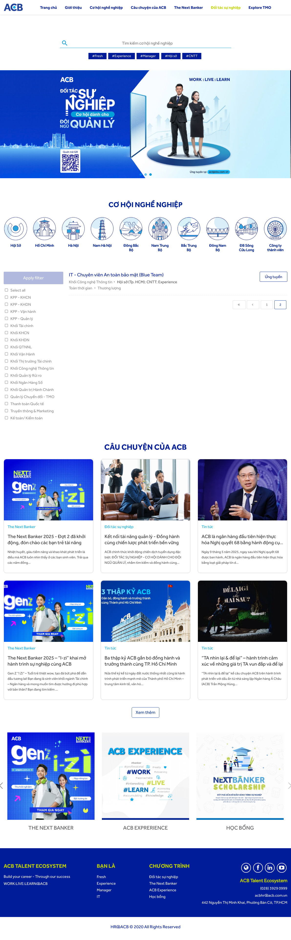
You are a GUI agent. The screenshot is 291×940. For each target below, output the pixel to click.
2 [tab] (145, 174)
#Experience (121, 56)
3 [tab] (150, 174)
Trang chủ (48, 7)
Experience (167, 281)
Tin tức (207, 526)
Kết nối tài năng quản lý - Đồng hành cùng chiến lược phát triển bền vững (142, 539)
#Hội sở (171, 56)
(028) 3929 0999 (273, 887)
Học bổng (240, 827)
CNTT (152, 281)
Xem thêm (145, 711)
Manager (104, 889)
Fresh (101, 876)
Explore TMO (259, 7)
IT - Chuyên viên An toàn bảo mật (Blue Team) (116, 274)
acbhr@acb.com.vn (271, 894)
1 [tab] (141, 174)
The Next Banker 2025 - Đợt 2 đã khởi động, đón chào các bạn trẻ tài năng (47, 539)
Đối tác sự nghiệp (226, 7)
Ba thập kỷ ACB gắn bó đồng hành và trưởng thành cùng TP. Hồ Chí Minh (142, 660)
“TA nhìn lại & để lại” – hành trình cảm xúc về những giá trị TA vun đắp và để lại (242, 660)
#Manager (148, 56)
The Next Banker (188, 7)
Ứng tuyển (273, 276)
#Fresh (97, 56)
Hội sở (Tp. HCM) (131, 281)
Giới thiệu (73, 7)
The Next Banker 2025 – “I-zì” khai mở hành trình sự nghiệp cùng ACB (47, 660)
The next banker (51, 827)
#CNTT (191, 56)
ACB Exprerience (145, 827)
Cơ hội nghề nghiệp (106, 7)
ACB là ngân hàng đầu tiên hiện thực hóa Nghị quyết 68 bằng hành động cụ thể (241, 542)
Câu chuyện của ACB (148, 7)
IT (98, 895)
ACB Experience (162, 889)
